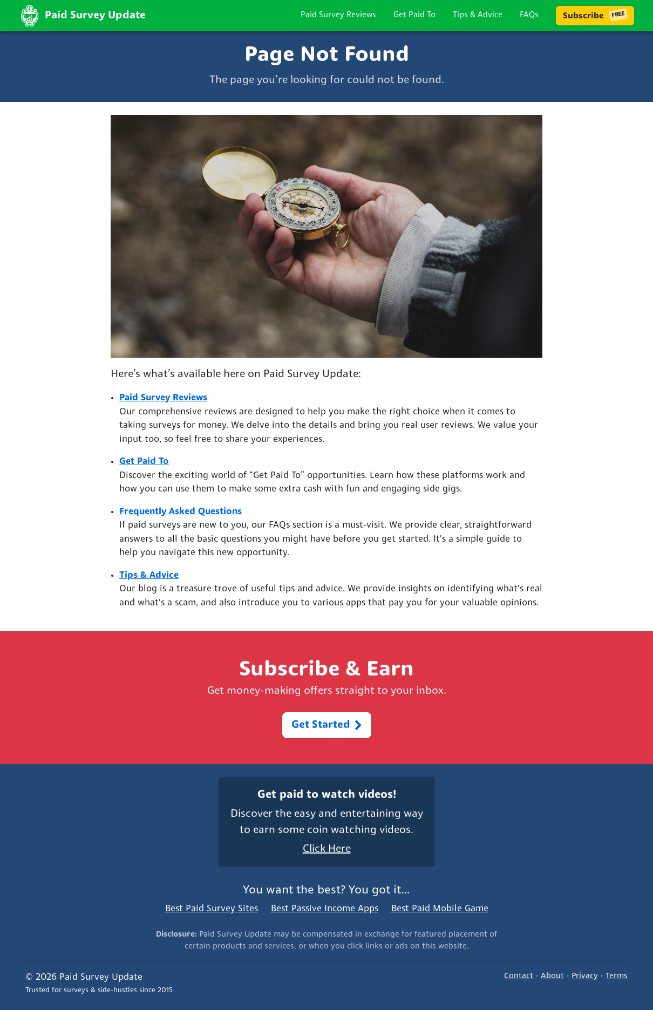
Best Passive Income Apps (324, 908)
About (552, 976)
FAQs (529, 15)
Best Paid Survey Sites (211, 908)
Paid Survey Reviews (338, 15)
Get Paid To (414, 15)
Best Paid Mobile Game (439, 908)
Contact (518, 976)
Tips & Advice (477, 15)
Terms (617, 976)
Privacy (585, 976)
